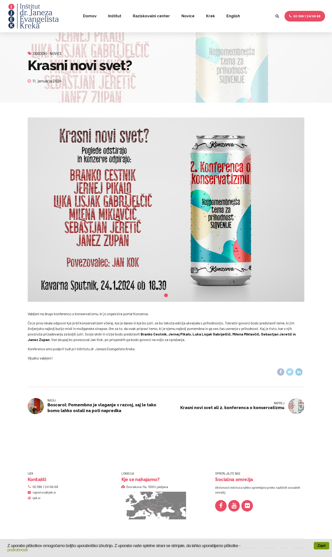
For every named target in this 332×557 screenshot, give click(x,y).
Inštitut (114, 16)
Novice (188, 16)
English (233, 16)
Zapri (321, 546)
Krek (210, 16)
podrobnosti (17, 549)
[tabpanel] (166, 209)
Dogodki (40, 53)
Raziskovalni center (151, 16)
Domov (90, 16)
